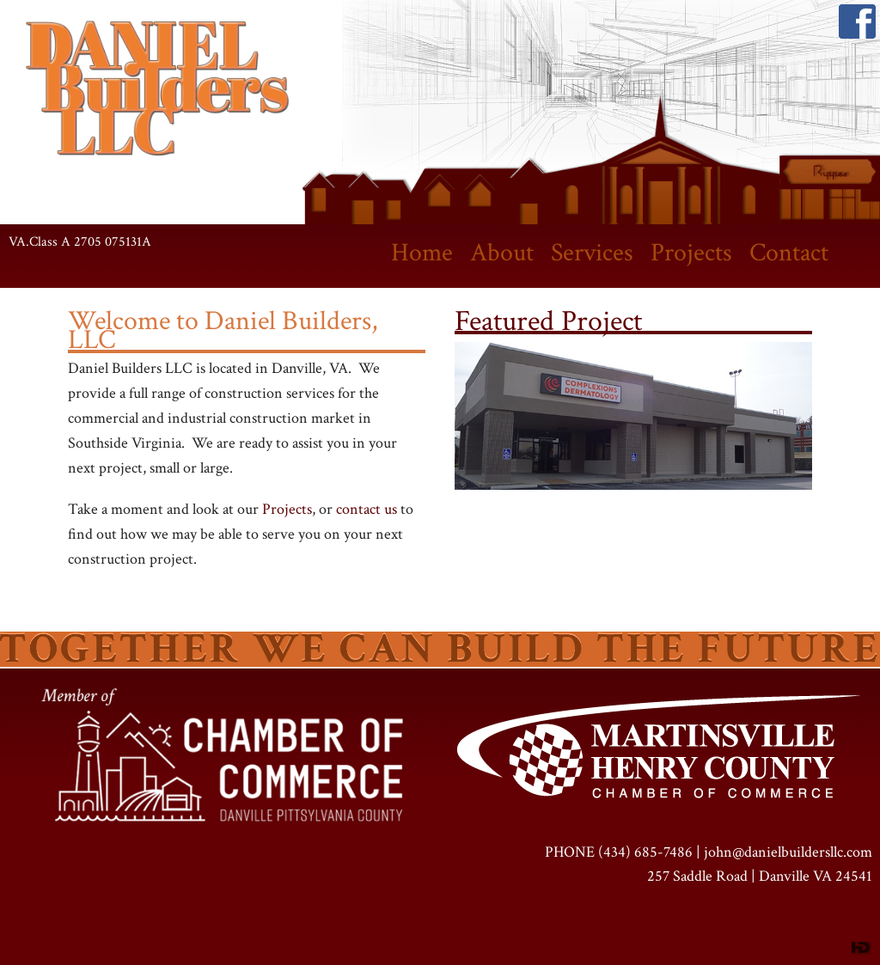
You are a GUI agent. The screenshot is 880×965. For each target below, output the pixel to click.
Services (592, 253)
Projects (691, 253)
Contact (788, 253)
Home (422, 253)
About (502, 253)
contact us (366, 509)
